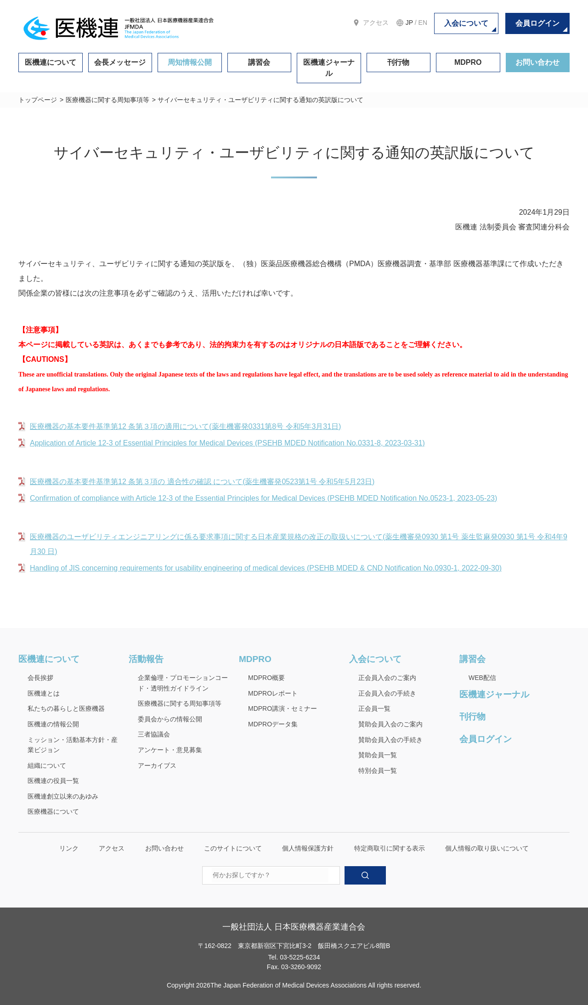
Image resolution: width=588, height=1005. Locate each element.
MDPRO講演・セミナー (282, 708)
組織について (47, 765)
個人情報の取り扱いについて (487, 848)
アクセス (376, 22)
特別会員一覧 (377, 770)
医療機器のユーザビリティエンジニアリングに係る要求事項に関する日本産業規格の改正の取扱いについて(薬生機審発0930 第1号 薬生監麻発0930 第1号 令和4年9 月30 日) (298, 544)
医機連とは (44, 693)
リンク (69, 848)
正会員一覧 (374, 708)
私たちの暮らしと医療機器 (66, 708)
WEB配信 (482, 677)
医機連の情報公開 (53, 724)
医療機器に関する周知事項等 (107, 99)
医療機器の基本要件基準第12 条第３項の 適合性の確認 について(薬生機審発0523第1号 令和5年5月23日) (202, 481)
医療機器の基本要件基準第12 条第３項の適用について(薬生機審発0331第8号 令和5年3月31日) (185, 426)
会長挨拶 (40, 677)
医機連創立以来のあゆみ (63, 796)
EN (422, 22)
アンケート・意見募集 (170, 750)
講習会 (259, 62)
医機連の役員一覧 (53, 780)
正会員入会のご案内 (387, 677)
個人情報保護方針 (308, 848)
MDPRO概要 (266, 677)
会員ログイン (537, 23)
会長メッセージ (120, 62)
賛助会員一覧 (377, 755)
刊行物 (398, 62)
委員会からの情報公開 (170, 719)
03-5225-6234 (300, 957)
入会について (466, 23)
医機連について (50, 62)
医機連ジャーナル (329, 67)
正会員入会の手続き (387, 693)
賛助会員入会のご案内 (390, 724)
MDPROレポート (273, 693)
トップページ (37, 99)
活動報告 (146, 659)
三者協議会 (154, 734)
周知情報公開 (190, 62)
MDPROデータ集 (273, 724)
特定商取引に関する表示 (389, 848)
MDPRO (468, 62)
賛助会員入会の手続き (390, 739)
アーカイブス (157, 765)
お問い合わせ (537, 62)
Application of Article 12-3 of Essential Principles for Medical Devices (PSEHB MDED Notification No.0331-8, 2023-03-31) (227, 443)
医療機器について (53, 811)
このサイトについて (233, 848)
